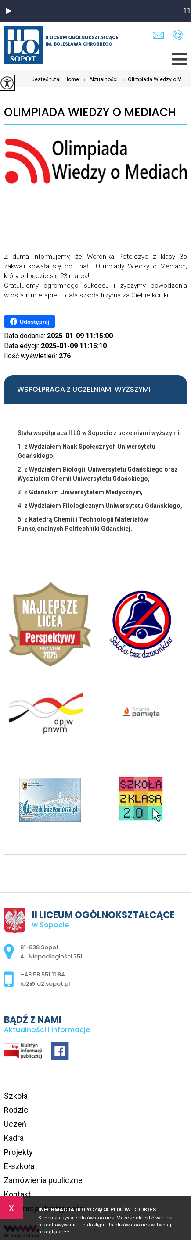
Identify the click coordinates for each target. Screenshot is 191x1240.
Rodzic (16, 1110)
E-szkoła (19, 1166)
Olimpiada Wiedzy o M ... (152, 80)
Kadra (14, 1138)
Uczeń (15, 1124)
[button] (9, 11)
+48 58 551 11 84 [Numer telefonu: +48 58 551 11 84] (42, 974)
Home (72, 79)
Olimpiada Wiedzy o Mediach (90, 112)
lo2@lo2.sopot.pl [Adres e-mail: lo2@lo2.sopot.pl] (45, 983)
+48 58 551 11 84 (178, 35)
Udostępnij (29, 321)
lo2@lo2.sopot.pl (158, 35)
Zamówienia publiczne (43, 1180)
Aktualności (98, 80)
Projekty (18, 1152)
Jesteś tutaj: (48, 79)
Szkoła (16, 1096)
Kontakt (17, 1194)
